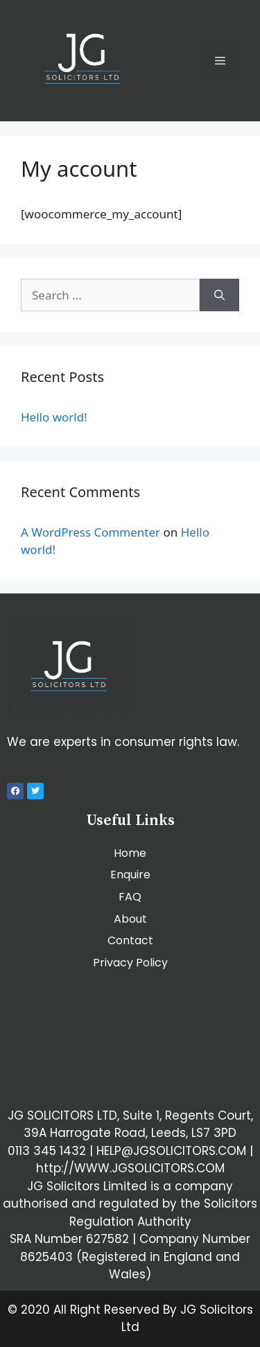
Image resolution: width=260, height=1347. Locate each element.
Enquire (130, 875)
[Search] (219, 295)
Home (130, 853)
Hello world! (54, 417)
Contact (130, 940)
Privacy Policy (130, 963)
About (130, 919)
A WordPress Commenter (90, 532)
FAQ (130, 897)
